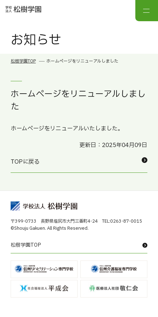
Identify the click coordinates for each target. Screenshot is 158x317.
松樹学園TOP (23, 61)
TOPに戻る (79, 161)
